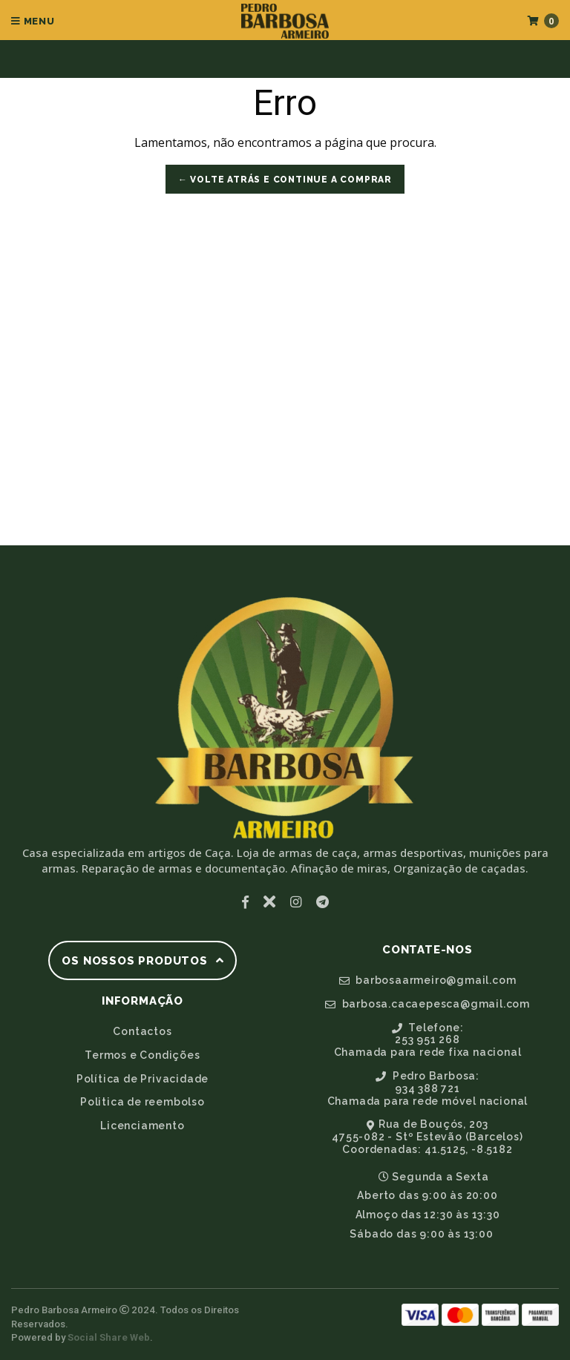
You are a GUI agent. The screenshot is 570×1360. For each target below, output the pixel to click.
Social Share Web (109, 1337)
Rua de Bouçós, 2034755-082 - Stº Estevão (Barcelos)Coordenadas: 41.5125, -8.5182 (427, 1136)
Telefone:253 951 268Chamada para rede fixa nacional (428, 1040)
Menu (33, 21)
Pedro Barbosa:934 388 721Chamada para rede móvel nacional (427, 1088)
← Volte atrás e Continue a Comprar (285, 179)
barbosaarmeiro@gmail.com (428, 980)
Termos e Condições (142, 1055)
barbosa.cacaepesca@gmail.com (427, 1004)
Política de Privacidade (142, 1079)
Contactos (142, 1031)
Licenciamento (142, 1125)
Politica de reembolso (142, 1102)
